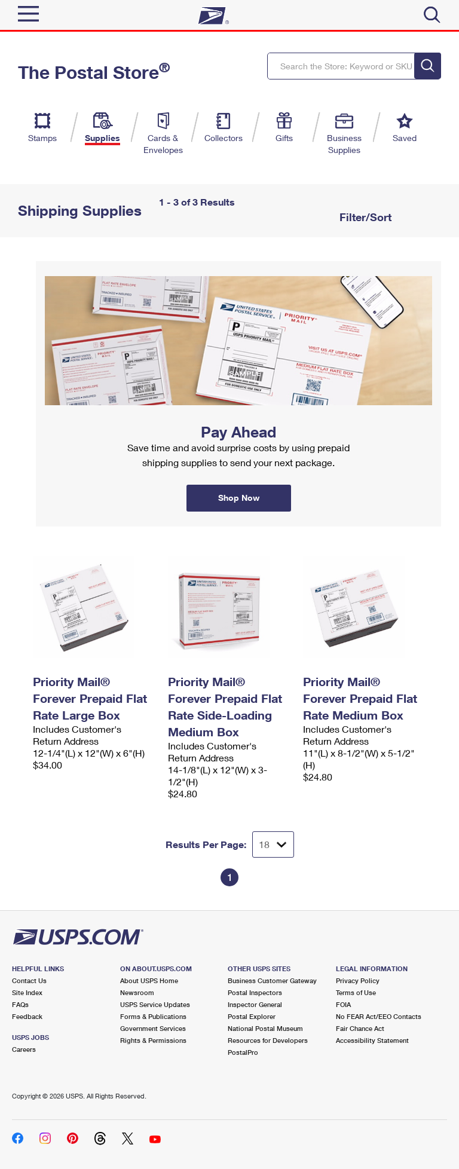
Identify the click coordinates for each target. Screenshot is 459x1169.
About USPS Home (149, 980)
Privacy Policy (358, 980)
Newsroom (137, 992)
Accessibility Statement (372, 1040)
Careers (24, 1049)
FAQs (20, 1004)
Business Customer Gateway (272, 980)
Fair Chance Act (360, 1028)
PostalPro (243, 1052)
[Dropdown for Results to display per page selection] (273, 844)
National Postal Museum (265, 1028)
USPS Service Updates (155, 1004)
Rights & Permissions (153, 1040)
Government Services (153, 1028)
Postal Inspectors (255, 992)
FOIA (343, 1004)
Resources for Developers (268, 1040)
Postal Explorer (252, 1016)
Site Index (27, 992)
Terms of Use (356, 992)
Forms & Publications (153, 1016)
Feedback (27, 1016)
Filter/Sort (363, 217)
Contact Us (29, 980)
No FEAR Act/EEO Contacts (378, 1016)
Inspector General (255, 1004)
